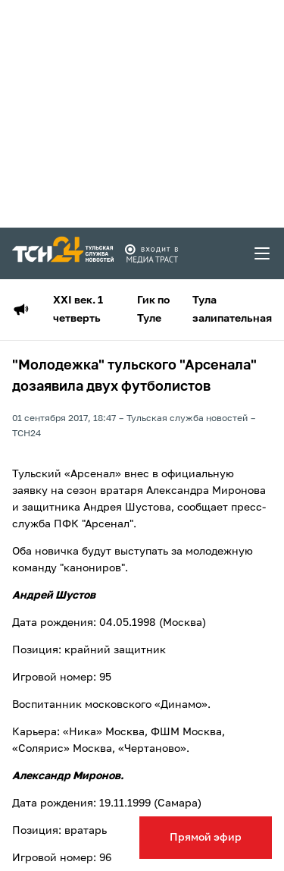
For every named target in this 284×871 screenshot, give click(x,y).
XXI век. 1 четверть (78, 309)
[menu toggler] (263, 253)
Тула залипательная (232, 309)
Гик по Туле (153, 309)
